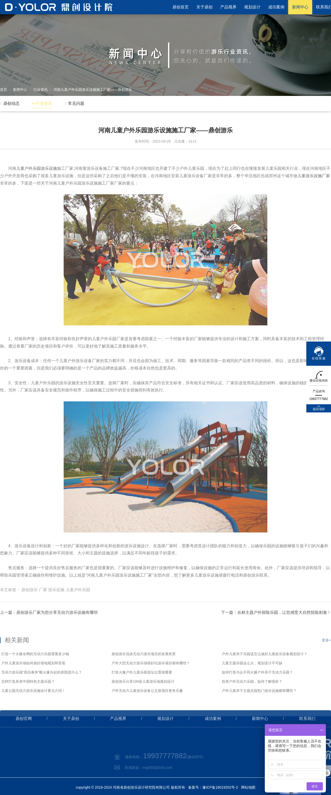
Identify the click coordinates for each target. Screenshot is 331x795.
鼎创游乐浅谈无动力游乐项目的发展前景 (144, 669)
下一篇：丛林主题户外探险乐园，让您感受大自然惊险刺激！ (276, 622)
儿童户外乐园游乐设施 (36, 180)
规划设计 (252, 7)
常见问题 (76, 103)
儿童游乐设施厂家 (313, 187)
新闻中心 (300, 7)
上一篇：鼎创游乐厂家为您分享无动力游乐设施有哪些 (49, 622)
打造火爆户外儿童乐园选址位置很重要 (142, 687)
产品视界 (228, 7)
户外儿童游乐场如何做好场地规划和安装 (33, 678)
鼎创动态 (11, 103)
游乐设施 (56, 602)
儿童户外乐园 (78, 602)
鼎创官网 (24, 728)
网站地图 (248, 787)
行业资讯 (40, 89)
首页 (3, 89)
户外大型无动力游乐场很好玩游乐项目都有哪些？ (151, 678)
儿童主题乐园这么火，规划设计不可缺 (252, 678)
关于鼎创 (204, 7)
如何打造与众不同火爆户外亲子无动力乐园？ (257, 687)
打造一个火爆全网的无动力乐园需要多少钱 (35, 669)
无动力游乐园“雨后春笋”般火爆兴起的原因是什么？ (41, 687)
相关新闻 (17, 654)
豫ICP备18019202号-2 (220, 787)
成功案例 (276, 7)
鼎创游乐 (29, 602)
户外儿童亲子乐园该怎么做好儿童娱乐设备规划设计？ (264, 669)
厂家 (43, 602)
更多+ (326, 655)
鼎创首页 (180, 7)
